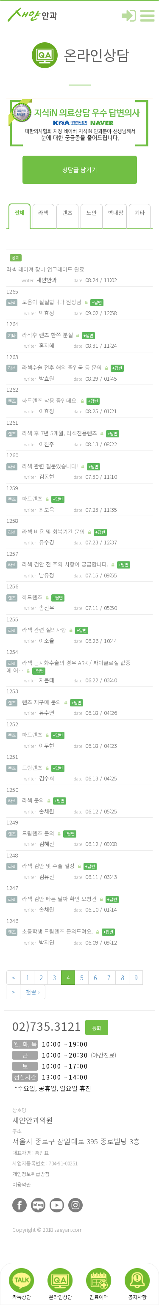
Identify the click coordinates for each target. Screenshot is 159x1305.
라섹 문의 (33, 800)
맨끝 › (32, 992)
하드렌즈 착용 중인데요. (50, 400)
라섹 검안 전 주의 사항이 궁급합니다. (65, 564)
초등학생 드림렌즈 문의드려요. (57, 931)
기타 (139, 213)
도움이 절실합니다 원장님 (51, 302)
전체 (19, 213)
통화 (96, 1027)
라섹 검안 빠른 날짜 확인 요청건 (59, 899)
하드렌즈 (32, 499)
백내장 (115, 213)
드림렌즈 (32, 768)
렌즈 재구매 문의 (41, 702)
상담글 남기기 (79, 169)
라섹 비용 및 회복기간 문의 (53, 531)
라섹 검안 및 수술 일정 (48, 866)
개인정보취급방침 (31, 1173)
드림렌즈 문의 (38, 833)
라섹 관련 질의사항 (44, 630)
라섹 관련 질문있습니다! (50, 466)
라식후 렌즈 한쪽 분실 (47, 335)
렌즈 (67, 213)
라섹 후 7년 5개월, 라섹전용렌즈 (59, 433)
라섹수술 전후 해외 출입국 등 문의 (62, 367)
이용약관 (21, 1184)
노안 (91, 213)
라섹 (43, 213)
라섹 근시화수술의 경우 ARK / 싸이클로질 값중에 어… (68, 667)
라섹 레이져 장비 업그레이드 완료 (45, 269)
